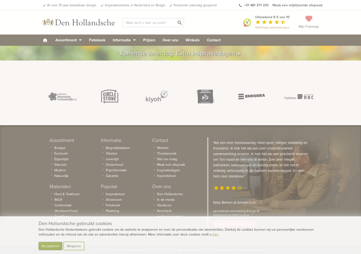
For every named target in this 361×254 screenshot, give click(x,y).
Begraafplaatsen (118, 147)
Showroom (114, 199)
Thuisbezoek (166, 153)
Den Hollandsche (170, 194)
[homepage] (45, 40)
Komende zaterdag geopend (195, 5)
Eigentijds (61, 159)
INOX (58, 199)
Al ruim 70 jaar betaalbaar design (71, 5)
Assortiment (68, 40)
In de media (165, 199)
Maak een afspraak (171, 164)
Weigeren (74, 246)
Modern (60, 170)
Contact (214, 40)
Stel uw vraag (167, 159)
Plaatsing (112, 210)
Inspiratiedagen (168, 170)
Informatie (124, 40)
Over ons (170, 40)
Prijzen (149, 40)
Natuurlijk (61, 175)
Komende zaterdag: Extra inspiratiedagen (180, 53)
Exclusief (61, 153)
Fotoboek (97, 40)
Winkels (193, 40)
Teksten (111, 153)
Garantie (112, 175)
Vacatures (164, 205)
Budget (59, 147)
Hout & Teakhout (66, 194)
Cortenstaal (62, 205)
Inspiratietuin (115, 194)
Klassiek (60, 164)
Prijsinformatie (116, 170)
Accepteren (50, 246)
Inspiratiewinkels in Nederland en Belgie (135, 5)
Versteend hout (66, 210)
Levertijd (112, 159)
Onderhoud (114, 164)
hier (215, 234)
